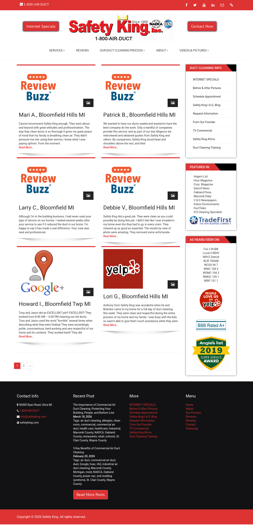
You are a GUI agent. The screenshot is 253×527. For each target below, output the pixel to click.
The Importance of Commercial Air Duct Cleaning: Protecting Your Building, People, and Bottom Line (94, 408)
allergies (107, 420)
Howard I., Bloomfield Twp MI (55, 304)
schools (110, 436)
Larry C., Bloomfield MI (46, 207)
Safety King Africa (204, 139)
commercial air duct (103, 460)
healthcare (101, 428)
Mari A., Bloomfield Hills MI (52, 115)
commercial (88, 424)
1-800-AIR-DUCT (29, 410)
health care (86, 428)
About (162, 50)
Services (57, 50)
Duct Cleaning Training (207, 147)
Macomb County (83, 432)
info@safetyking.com (33, 416)
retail (101, 436)
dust (75, 464)
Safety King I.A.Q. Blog (206, 105)
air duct (85, 460)
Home (189, 404)
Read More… (26, 147)
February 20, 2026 (84, 456)
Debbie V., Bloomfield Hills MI (139, 207)
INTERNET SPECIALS (206, 79)
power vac (89, 476)
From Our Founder (204, 122)
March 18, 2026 (82, 416)
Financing (192, 428)
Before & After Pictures (207, 88)
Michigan (78, 472)
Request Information (205, 113)
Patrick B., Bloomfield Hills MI (139, 115)
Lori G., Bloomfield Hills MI (135, 296)
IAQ (99, 464)
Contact (190, 424)
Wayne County (98, 440)
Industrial (114, 428)
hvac (92, 464)
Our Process (193, 412)
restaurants (90, 436)
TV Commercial (202, 130)
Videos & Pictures (194, 50)
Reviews (82, 50)
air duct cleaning (90, 420)
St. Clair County (96, 480)
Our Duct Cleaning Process (122, 50)
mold (89, 472)
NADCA (99, 432)
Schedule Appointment (207, 96)
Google (84, 464)
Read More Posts (90, 494)
